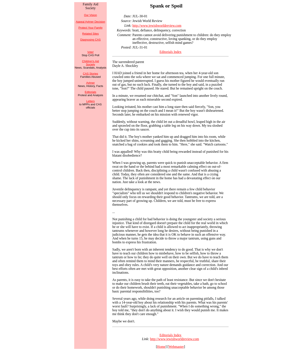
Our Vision (90, 15)
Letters (90, 101)
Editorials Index (171, 52)
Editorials (90, 92)
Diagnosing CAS (90, 39)
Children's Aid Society (90, 63)
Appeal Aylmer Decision (90, 21)
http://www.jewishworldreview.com (156, 25)
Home (161, 346)
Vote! (90, 52)
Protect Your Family (90, 27)
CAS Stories (90, 73)
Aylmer (90, 82)
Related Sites (90, 33)
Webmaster (176, 346)
